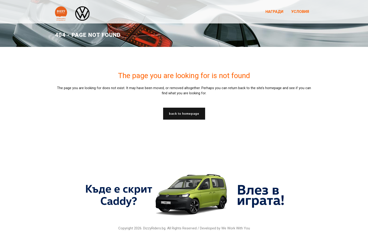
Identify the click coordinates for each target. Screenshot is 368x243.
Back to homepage (184, 113)
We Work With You (235, 228)
